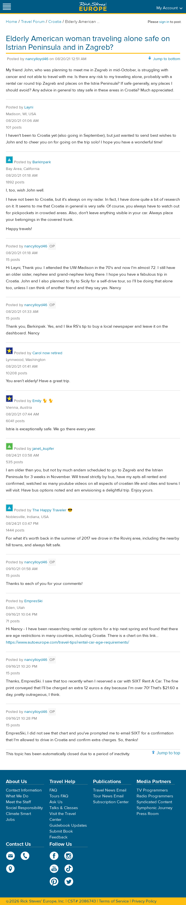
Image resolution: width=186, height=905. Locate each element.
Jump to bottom (166, 59)
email (10, 855)
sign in (164, 22)
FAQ (53, 790)
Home (11, 21)
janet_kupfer (43, 448)
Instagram (68, 855)
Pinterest (54, 881)
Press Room (148, 813)
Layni (28, 107)
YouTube (54, 868)
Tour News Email (108, 796)
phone (25, 855)
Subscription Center (111, 802)
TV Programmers (152, 790)
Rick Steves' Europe (93, 6)
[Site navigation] (7, 6)
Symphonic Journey (154, 808)
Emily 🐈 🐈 (42, 400)
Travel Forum (33, 21)
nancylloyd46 (36, 59)
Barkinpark (41, 162)
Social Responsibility (24, 808)
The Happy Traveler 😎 (52, 510)
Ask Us (56, 802)
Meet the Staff (18, 802)
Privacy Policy (144, 901)
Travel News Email (109, 790)
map (10, 868)
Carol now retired (47, 353)
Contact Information (24, 790)
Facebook (54, 855)
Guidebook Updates (68, 825)
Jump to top (168, 753)
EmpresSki (33, 601)
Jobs (10, 819)
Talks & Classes (63, 808)
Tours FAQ (58, 796)
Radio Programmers (155, 796)
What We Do (17, 796)
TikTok (68, 868)
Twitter (68, 881)
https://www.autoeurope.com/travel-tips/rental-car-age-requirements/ (67, 642)
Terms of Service (114, 901)
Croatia (54, 21)
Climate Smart (18, 813)
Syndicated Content (154, 802)
